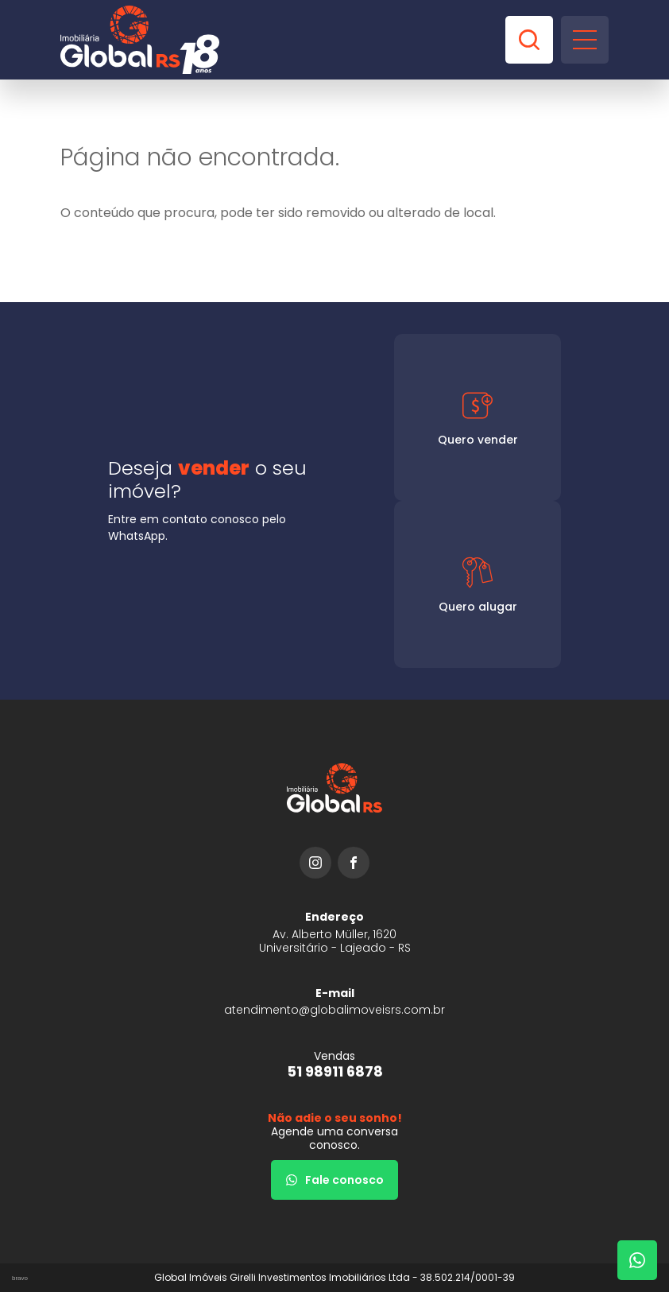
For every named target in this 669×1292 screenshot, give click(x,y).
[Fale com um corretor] (637, 1260)
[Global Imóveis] (139, 40)
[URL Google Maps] (334, 932)
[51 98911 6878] (334, 1064)
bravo (20, 1278)
